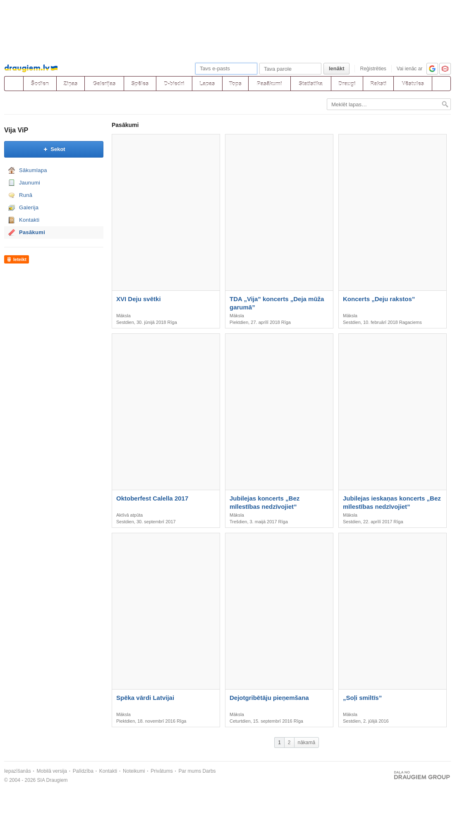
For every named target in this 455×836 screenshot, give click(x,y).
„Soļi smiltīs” (362, 697)
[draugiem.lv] (13, 83)
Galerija (28, 207)
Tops (235, 84)
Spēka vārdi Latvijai (145, 697)
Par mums (190, 771)
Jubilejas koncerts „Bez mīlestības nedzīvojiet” (264, 502)
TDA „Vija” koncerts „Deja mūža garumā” (277, 303)
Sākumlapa (33, 170)
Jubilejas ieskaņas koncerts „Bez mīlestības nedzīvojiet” (392, 502)
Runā (25, 195)
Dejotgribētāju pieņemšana (269, 697)
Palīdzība (83, 771)
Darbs (209, 771)
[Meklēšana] (441, 83)
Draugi (346, 84)
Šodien (40, 84)
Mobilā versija (52, 771)
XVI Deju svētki (138, 298)
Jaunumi (29, 183)
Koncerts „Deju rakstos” (379, 298)
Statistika (311, 84)
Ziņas (71, 84)
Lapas (207, 84)
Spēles (139, 84)
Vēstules (413, 84)
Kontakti (29, 220)
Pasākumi (269, 84)
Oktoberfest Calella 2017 (152, 498)
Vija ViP (16, 130)
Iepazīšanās (17, 771)
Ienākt (337, 68)
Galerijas (104, 84)
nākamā (307, 742)
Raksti (378, 84)
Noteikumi (134, 771)
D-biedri (174, 84)
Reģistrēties (373, 69)
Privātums (161, 771)
